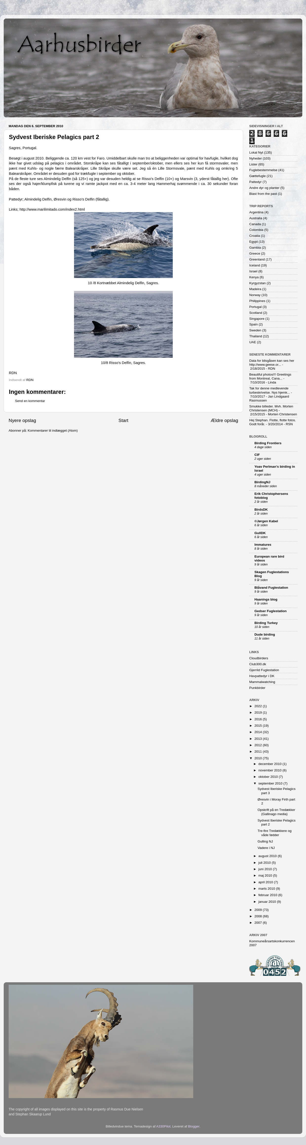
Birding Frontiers (268, 443)
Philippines (257, 301)
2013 (258, 739)
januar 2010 (267, 902)
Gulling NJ (265, 841)
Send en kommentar (30, 401)
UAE (252, 342)
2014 (258, 732)
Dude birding (264, 634)
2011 (258, 751)
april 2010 (266, 882)
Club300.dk (257, 664)
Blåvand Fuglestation (271, 587)
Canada (255, 224)
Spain (253, 324)
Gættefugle (257, 176)
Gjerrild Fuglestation (264, 670)
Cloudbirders (258, 658)
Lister (253, 164)
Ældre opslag (224, 420)
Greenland (257, 259)
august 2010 (268, 856)
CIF (257, 455)
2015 (258, 725)
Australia (255, 218)
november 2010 (270, 770)
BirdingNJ (262, 482)
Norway (255, 295)
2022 (258, 706)
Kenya (254, 277)
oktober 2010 (268, 777)
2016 (258, 719)
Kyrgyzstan (257, 283)
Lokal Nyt (256, 152)
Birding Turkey (266, 623)
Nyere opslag (22, 420)
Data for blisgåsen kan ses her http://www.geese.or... (271, 362)
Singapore (257, 319)
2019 (258, 712)
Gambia (255, 247)
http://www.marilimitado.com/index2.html (52, 209)
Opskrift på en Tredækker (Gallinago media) (276, 812)
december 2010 (270, 764)
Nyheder (255, 158)
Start (123, 420)
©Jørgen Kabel (266, 521)
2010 (258, 758)
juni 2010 (265, 869)
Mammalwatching (262, 682)
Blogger (193, 1126)
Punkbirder (257, 688)
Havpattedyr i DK (261, 676)
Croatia (254, 236)
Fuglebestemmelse (263, 170)
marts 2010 (267, 888)
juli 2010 (265, 862)
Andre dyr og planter (264, 188)
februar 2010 (268, 895)
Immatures (262, 544)
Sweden (255, 330)
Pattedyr (255, 182)
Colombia (256, 230)
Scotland (255, 313)
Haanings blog (265, 599)
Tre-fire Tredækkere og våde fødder (275, 833)
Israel (253, 271)
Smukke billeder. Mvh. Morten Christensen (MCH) (271, 408)
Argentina (256, 212)
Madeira (255, 289)
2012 (258, 745)
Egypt (253, 241)
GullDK (260, 533)
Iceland (254, 265)
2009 (258, 910)
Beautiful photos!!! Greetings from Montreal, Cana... (270, 376)
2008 (258, 916)
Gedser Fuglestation (270, 611)
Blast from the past (263, 194)
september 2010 (270, 783)
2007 (258, 922)
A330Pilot (163, 1126)
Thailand (255, 336)
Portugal (255, 307)
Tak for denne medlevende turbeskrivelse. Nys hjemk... (269, 390)
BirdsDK (261, 509)
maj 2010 (265, 875)
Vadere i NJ (266, 848)
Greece (254, 253)
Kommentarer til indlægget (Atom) (53, 430)
